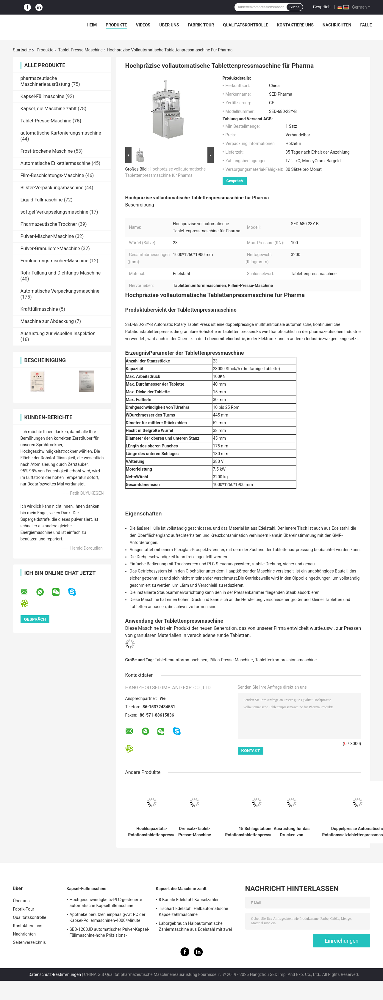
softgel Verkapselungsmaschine (54, 212)
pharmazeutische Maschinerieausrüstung (45, 81)
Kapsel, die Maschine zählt (49, 108)
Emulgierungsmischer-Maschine (55, 261)
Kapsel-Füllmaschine (42, 96)
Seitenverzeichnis (29, 942)
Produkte (116, 25)
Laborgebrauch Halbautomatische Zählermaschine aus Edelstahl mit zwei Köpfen (195, 927)
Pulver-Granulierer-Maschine (50, 248)
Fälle (366, 25)
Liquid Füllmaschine (42, 200)
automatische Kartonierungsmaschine (61, 133)
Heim (92, 25)
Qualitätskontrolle (245, 25)
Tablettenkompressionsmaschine (286, 659)
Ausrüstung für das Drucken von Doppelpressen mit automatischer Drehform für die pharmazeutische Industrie (291, 831)
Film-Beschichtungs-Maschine (52, 175)
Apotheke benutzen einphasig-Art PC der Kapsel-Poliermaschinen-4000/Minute (108, 917)
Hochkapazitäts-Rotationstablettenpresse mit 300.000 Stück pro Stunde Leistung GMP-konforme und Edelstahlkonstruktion (152, 831)
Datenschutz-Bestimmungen (55, 974)
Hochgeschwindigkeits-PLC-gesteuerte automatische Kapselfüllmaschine (106, 902)
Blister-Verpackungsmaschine (52, 187)
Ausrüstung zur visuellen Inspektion (58, 333)
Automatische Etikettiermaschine (55, 163)
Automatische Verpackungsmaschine (60, 291)
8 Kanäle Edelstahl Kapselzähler (189, 899)
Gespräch (322, 6)
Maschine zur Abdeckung (47, 321)
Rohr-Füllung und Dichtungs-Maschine (61, 273)
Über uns (169, 25)
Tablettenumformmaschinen (181, 659)
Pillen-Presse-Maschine (231, 659)
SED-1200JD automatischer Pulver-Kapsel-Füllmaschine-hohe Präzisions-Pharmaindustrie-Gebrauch (109, 933)
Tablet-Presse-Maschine (80, 50)
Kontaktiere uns (295, 25)
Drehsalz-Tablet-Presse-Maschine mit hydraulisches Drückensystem (194, 831)
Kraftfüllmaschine (39, 309)
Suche (295, 7)
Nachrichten (337, 25)
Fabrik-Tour (201, 25)
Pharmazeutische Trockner (49, 224)
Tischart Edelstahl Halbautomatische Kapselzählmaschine (193, 911)
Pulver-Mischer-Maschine (47, 236)
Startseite (22, 50)
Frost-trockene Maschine (47, 151)
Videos (143, 25)
